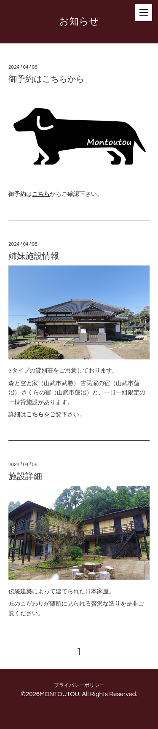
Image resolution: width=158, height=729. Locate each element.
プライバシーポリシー (79, 685)
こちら (41, 194)
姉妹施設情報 (33, 256)
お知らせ (79, 21)
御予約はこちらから (46, 79)
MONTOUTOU (59, 694)
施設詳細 (25, 476)
